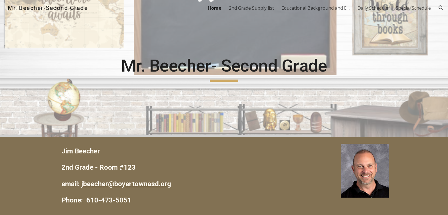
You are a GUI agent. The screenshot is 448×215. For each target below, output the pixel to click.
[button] (441, 8)
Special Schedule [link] (413, 8)
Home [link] (214, 8)
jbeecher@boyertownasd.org (126, 184)
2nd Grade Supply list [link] (251, 8)
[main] (224, 68)
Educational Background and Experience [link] (315, 8)
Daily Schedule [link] (372, 8)
